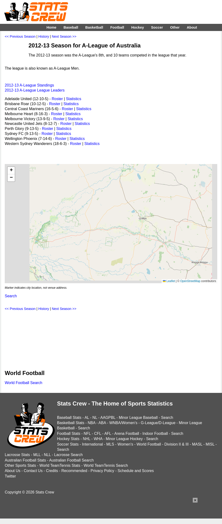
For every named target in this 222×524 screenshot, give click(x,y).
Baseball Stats (69, 418)
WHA (98, 439)
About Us (12, 471)
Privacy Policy (102, 471)
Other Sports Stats (20, 465)
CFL (97, 434)
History (43, 36)
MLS (110, 444)
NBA (91, 423)
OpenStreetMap (190, 281)
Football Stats (68, 434)
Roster (57, 99)
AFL (107, 434)
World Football (148, 444)
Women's (125, 444)
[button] (11, 170)
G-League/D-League (158, 423)
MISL (210, 444)
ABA (102, 423)
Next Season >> (64, 36)
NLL (47, 455)
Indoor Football (155, 434)
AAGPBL (107, 418)
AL (87, 418)
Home (51, 27)
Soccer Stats (68, 444)
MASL (197, 444)
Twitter (10, 476)
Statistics (73, 99)
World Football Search (23, 383)
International (92, 444)
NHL (86, 439)
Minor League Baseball (138, 418)
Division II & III (176, 444)
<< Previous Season (20, 36)
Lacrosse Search (68, 455)
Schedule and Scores (136, 471)
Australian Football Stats (25, 460)
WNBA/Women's (123, 423)
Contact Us (33, 471)
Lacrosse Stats (17, 455)
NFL (87, 434)
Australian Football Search (71, 460)
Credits (52, 471)
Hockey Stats (68, 439)
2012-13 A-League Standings (29, 85)
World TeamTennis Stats (59, 465)
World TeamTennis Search (106, 465)
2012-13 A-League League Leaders (35, 90)
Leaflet (169, 281)
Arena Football (126, 434)
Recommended (74, 471)
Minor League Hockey (124, 439)
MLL (37, 455)
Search (11, 296)
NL (94, 418)
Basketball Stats (70, 423)
